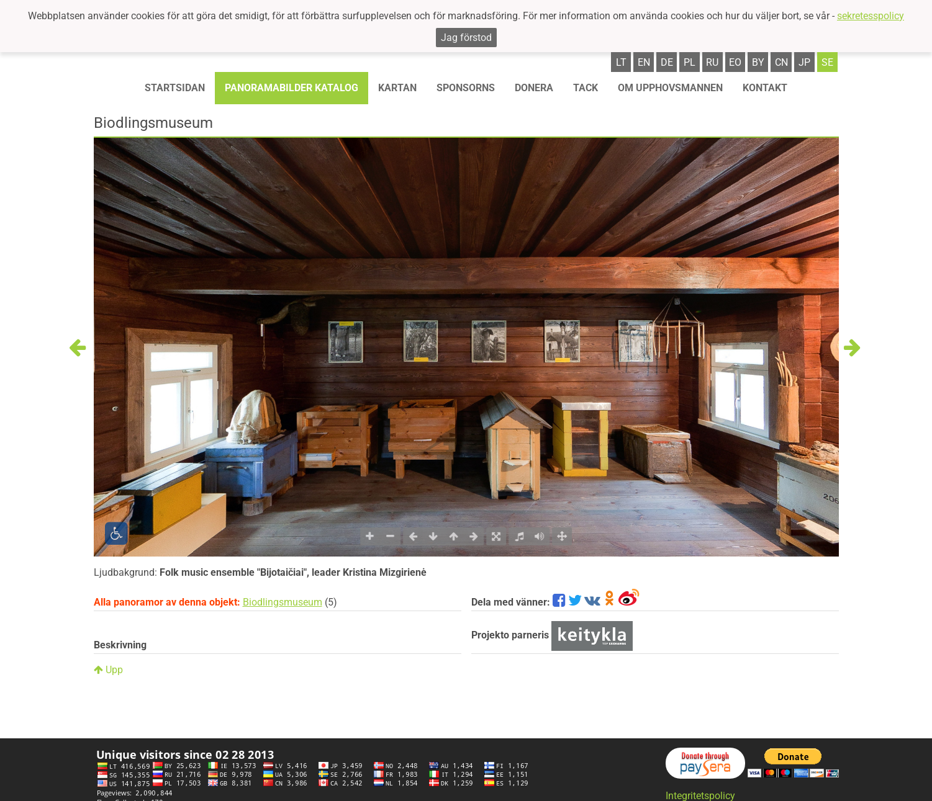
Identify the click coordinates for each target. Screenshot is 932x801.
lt (621, 62)
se (827, 62)
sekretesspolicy (870, 16)
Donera (534, 88)
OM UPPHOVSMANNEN (670, 88)
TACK (585, 88)
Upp (108, 670)
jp (804, 62)
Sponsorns (466, 88)
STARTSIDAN (175, 88)
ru (712, 62)
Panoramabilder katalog (291, 88)
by (758, 62)
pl (689, 62)
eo (735, 62)
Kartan (397, 88)
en (644, 62)
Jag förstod (466, 37)
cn (781, 62)
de (667, 62)
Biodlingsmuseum (282, 602)
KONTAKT (765, 88)
